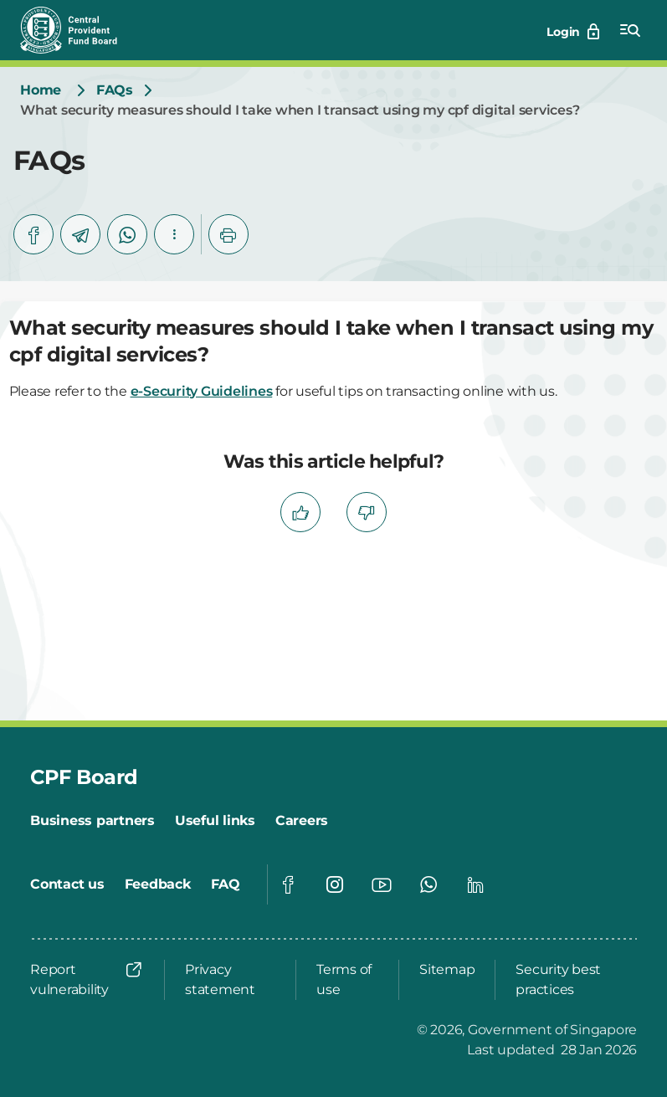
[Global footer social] (288, 884)
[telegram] (80, 234)
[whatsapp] (127, 234)
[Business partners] (92, 821)
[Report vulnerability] (87, 980)
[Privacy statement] (230, 980)
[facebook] (33, 234)
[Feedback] (158, 884)
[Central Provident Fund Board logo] (78, 30)
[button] (174, 234)
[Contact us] (67, 884)
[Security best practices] (571, 980)
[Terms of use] (347, 980)
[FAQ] (225, 884)
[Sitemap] (447, 970)
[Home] (40, 90)
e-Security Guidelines (202, 391)
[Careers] (301, 821)
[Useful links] (215, 821)
